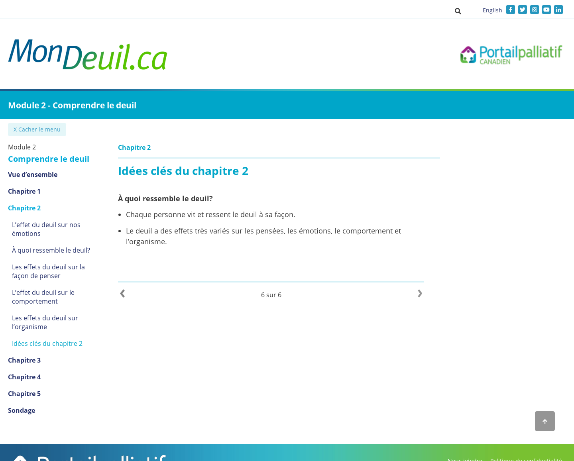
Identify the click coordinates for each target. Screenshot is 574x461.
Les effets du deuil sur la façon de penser (62, 262)
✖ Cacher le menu (38, 129)
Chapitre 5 (24, 385)
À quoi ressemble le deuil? (51, 241)
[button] (458, 11)
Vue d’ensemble (32, 174)
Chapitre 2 (24, 208)
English (492, 10)
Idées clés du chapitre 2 (47, 334)
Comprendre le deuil (48, 158)
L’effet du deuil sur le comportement (43, 288)
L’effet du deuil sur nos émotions (61, 224)
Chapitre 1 (24, 191)
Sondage (21, 401)
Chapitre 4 (24, 368)
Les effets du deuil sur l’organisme (45, 313)
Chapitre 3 (24, 351)
